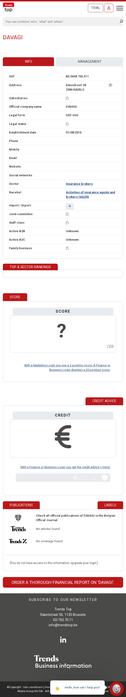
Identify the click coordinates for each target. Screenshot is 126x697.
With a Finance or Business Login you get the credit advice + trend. (65, 467)
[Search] (61, 21)
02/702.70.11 (63, 620)
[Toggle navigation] (118, 7)
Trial (95, 8)
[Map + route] (110, 85)
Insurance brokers (79, 184)
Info (28, 62)
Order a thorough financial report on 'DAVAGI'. (63, 582)
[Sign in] (108, 8)
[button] (70, 206)
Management (89, 62)
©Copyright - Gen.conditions (24, 687)
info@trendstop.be (63, 625)
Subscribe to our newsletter (63, 600)
